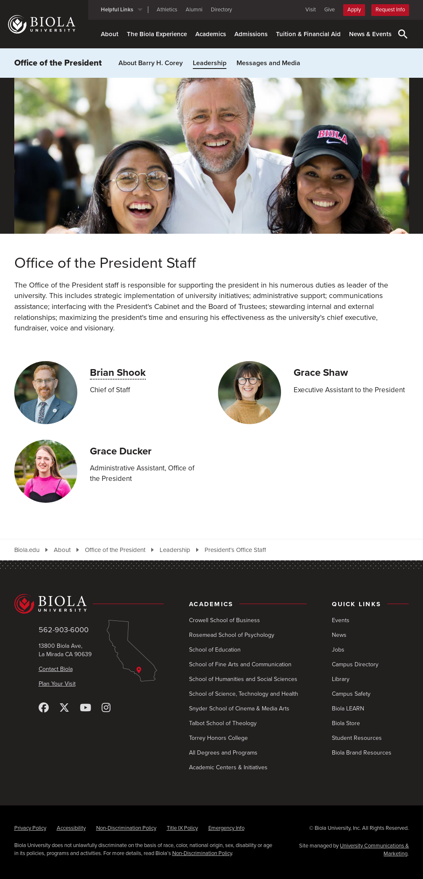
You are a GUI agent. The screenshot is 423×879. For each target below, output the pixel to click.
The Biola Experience (157, 34)
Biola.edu (26, 550)
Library (340, 679)
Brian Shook (118, 373)
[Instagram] (106, 708)
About (109, 34)
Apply (354, 9)
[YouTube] (85, 708)
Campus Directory (355, 664)
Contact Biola (56, 669)
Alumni (194, 9)
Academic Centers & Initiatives (228, 767)
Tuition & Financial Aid (308, 34)
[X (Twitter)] (64, 708)
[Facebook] (44, 708)
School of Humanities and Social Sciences (243, 679)
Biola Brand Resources (361, 752)
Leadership (209, 63)
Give (329, 9)
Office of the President (58, 63)
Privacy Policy (30, 828)
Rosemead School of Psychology (231, 635)
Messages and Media (268, 63)
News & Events (370, 34)
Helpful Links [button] (117, 9)
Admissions (251, 34)
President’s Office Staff (235, 550)
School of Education (215, 649)
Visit (310, 9)
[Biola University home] (48, 24)
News (339, 635)
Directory (221, 9)
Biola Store (346, 723)
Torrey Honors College (218, 738)
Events (340, 620)
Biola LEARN (348, 708)
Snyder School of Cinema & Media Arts (239, 708)
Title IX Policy (182, 828)
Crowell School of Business (224, 620)
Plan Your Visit (57, 683)
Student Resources (357, 738)
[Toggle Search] (402, 34)
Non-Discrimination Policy (126, 828)
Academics (210, 34)
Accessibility (71, 828)
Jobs (338, 649)
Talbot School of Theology (223, 723)
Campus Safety (351, 693)
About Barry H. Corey (150, 63)
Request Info (390, 9)
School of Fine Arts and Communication (240, 664)
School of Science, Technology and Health (243, 693)
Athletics (167, 9)
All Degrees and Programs (223, 752)
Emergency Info (226, 828)
